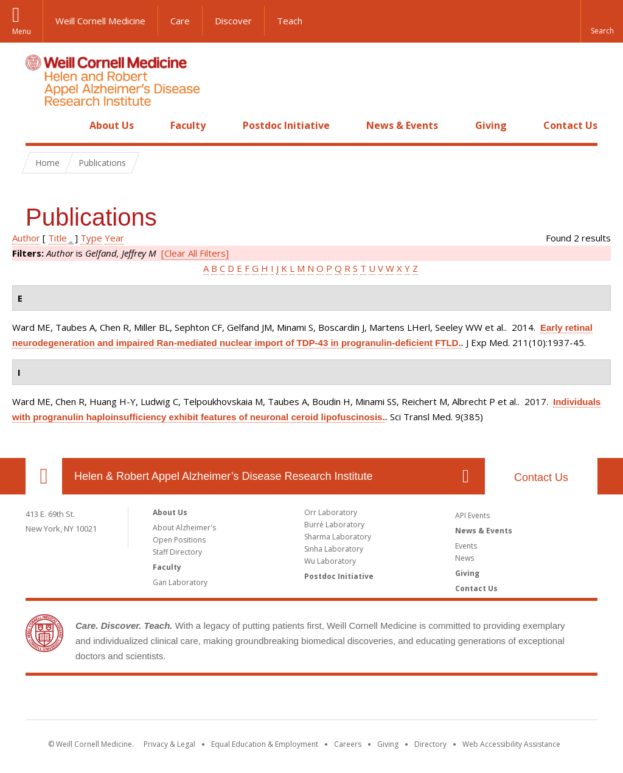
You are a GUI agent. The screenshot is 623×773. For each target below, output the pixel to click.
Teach (289, 21)
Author (26, 238)
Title (57, 238)
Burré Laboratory (334, 524)
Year (114, 238)
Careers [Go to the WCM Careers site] (347, 744)
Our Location (44, 476)
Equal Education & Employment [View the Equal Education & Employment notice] (264, 744)
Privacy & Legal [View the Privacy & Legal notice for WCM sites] (169, 744)
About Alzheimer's (184, 527)
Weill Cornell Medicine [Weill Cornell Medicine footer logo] (311, 700)
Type (91, 238)
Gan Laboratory (180, 582)
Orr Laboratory (330, 512)
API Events (472, 515)
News (464, 558)
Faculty (188, 125)
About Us (111, 125)
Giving (491, 125)
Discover (233, 21)
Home (39, 125)
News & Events (402, 125)
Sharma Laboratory (337, 537)
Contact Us (570, 125)
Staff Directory (177, 552)
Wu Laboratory (330, 561)
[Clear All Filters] (195, 253)
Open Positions (179, 540)
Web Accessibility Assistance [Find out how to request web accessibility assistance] (511, 744)
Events (466, 546)
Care (180, 21)
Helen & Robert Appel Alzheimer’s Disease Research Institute (223, 476)
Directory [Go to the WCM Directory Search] (430, 744)
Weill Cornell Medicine (100, 21)
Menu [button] (21, 31)
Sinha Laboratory (333, 549)
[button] (601, 21)
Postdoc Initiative (286, 125)
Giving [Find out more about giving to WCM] (388, 744)
